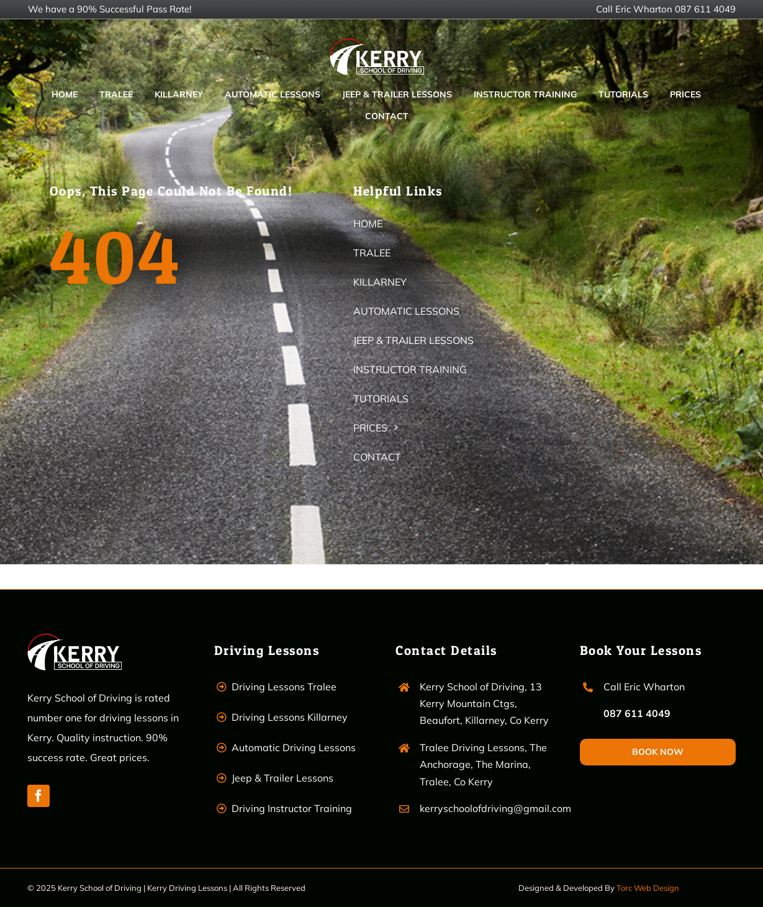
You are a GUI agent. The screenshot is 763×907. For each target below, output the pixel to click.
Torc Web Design (647, 888)
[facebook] (38, 796)
